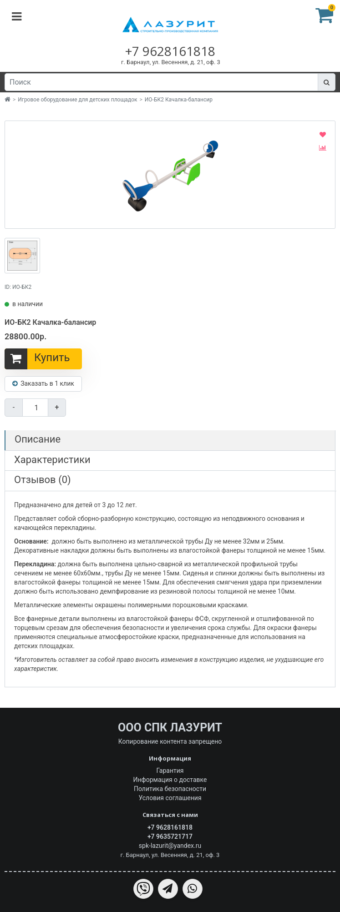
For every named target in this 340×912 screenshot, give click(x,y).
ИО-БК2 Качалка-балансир (179, 99)
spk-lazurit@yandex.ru (170, 845)
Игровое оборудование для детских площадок (77, 99)
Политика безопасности (170, 788)
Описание (38, 439)
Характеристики (52, 459)
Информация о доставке (170, 779)
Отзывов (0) (42, 479)
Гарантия (170, 770)
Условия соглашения (169, 797)
